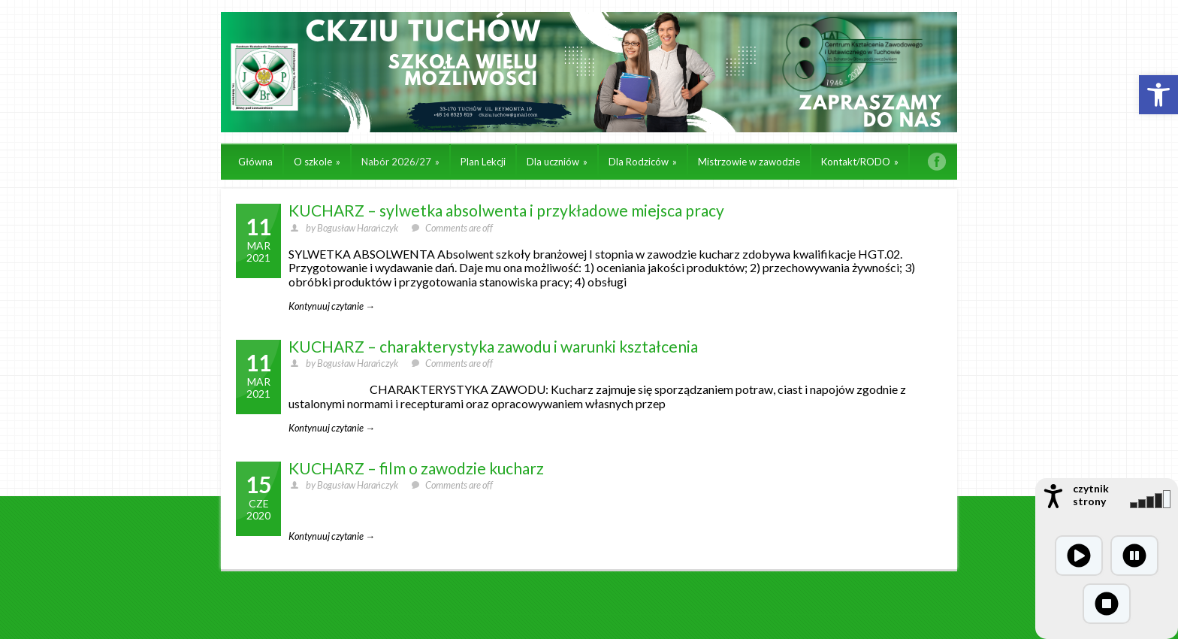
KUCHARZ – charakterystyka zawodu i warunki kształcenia (493, 346)
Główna (255, 162)
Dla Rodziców (643, 162)
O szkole (317, 162)
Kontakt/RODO (860, 162)
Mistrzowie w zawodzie (749, 162)
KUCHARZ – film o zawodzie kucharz (416, 468)
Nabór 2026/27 (400, 162)
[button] (1158, 94)
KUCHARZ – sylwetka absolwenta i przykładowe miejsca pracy (506, 210)
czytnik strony (1091, 494)
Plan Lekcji (483, 162)
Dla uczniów (557, 162)
